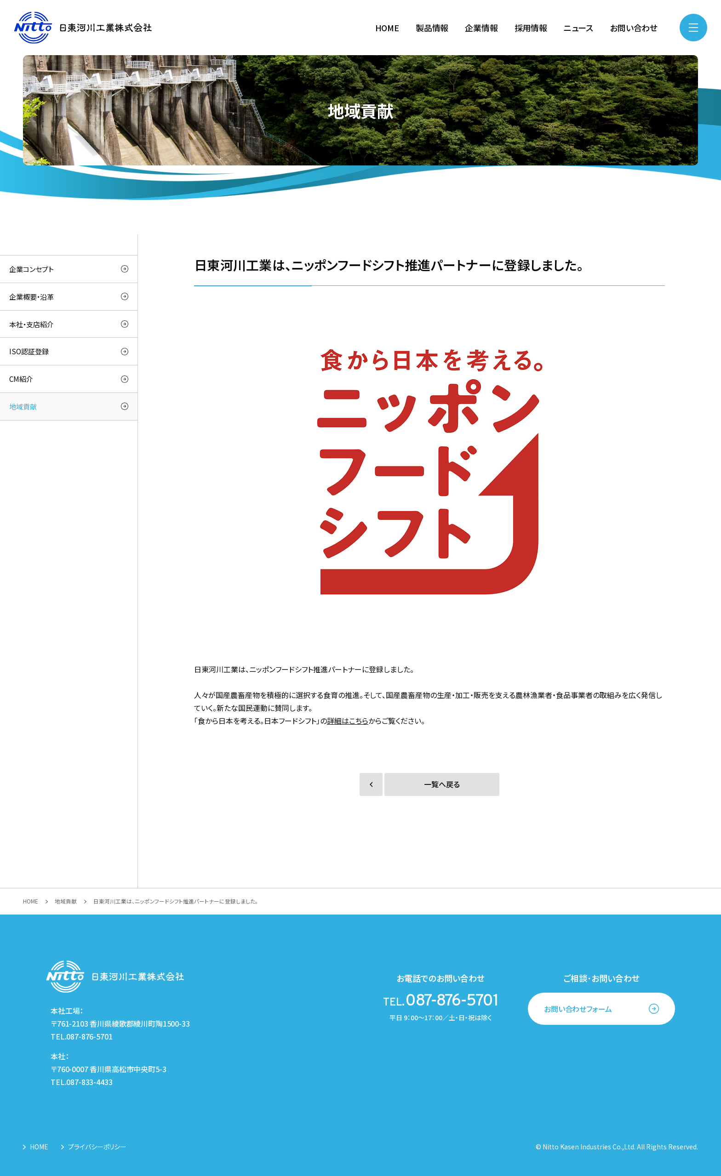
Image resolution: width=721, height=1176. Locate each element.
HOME (39, 1146)
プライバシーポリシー (97, 1146)
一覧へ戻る (442, 784)
